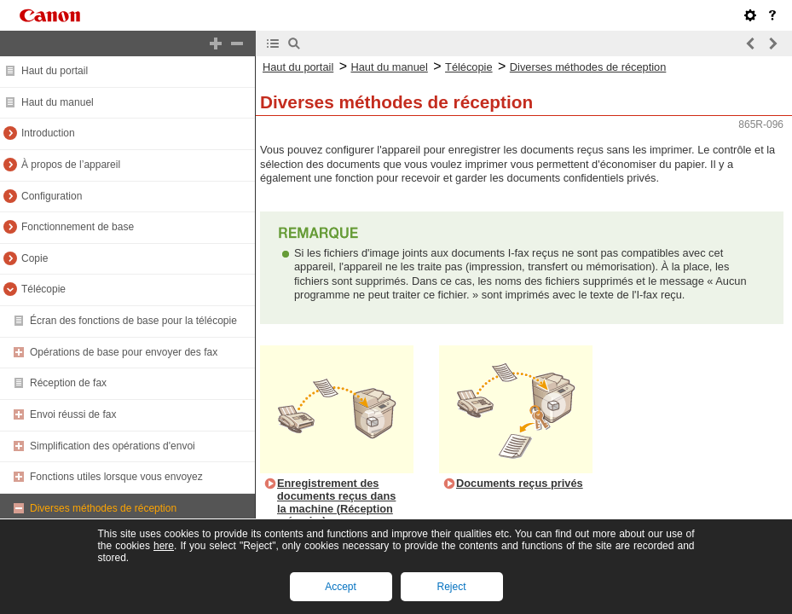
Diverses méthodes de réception (103, 508)
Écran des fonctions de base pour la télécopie (133, 321)
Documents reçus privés (519, 483)
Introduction (48, 133)
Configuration (51, 196)
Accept (340, 587)
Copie (34, 258)
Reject (450, 587)
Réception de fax (68, 383)
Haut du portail (54, 71)
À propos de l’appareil (70, 165)
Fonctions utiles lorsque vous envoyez (116, 477)
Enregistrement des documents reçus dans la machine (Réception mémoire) (336, 502)
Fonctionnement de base (77, 227)
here (163, 546)
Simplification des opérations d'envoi (112, 446)
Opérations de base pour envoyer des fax (123, 352)
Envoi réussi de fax (73, 414)
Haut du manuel (57, 102)
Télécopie (43, 289)
